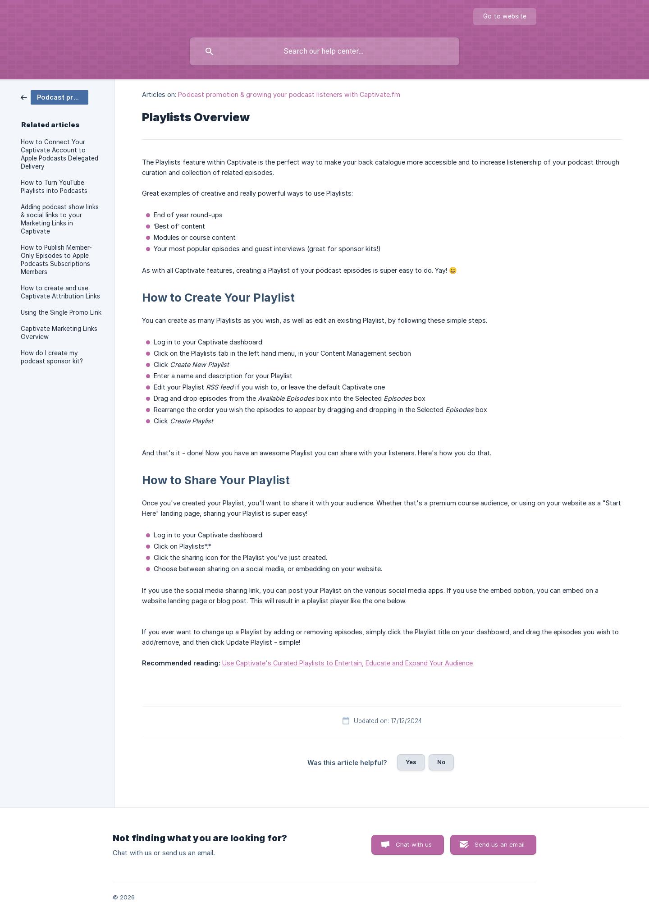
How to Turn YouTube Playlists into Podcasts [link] (54, 186)
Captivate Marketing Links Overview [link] (59, 332)
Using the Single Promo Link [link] (61, 312)
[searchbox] (324, 51)
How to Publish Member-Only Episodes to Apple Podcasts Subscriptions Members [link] (56, 259)
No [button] (441, 761)
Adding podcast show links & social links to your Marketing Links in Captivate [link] (60, 219)
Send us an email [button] (500, 844)
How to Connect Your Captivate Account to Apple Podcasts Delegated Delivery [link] (59, 154)
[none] (504, 16)
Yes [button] (411, 761)
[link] (54, 96)
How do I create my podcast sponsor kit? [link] (52, 357)
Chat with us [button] (414, 844)
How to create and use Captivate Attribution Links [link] (60, 292)
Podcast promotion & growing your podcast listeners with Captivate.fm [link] (289, 94)
